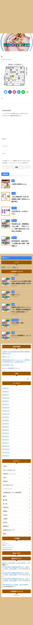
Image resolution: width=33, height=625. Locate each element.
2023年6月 (5, 427)
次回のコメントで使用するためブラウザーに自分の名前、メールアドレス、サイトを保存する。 (16, 162)
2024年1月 (5, 404)
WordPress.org (7, 549)
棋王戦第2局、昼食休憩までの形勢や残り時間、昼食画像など (20, 243)
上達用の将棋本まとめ (18, 184)
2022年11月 (6, 449)
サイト (4, 153)
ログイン (5, 543)
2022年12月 (6, 446)
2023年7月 (5, 423)
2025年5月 (5, 391)
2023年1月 (5, 443)
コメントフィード (7, 547)
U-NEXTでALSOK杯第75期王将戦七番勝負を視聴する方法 (16, 352)
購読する (6, 258)
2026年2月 (5, 388)
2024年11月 (6, 398)
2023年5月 (5, 430)
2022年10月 (6, 452)
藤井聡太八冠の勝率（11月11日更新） (14, 563)
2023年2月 (5, 439)
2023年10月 (6, 414)
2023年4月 (5, 433)
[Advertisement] (16, 16)
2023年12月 (6, 407)
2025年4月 (5, 394)
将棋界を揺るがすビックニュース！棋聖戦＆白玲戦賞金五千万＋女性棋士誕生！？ (21, 309)
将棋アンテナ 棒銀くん (10, 267)
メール (4, 146)
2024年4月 (5, 401)
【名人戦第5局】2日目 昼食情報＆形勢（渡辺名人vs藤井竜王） (20, 199)
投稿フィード (6, 545)
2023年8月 (5, 420)
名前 (4, 139)
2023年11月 (6, 411)
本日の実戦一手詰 (17, 323)
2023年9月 (5, 417)
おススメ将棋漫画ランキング (21, 335)
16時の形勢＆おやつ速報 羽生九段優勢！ (15, 584)
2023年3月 (5, 436)
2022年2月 (5, 455)
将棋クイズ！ (15, 295)
